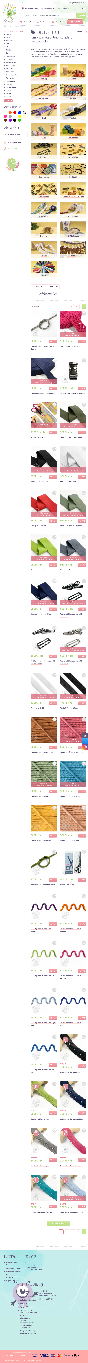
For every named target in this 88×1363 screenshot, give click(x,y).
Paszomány (10, 81)
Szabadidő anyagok (13, 1268)
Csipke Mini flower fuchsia (70, 1166)
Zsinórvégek (11, 62)
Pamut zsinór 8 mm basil (40, 796)
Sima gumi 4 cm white (69, 481)
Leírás (52, 342)
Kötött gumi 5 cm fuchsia (70, 346)
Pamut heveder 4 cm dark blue (43, 393)
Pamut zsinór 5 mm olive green (43, 885)
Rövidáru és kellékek (10, 1276)
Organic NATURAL (13, 1281)
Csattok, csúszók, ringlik (15, 75)
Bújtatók (9, 59)
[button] (15, 134)
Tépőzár (9, 50)
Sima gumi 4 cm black (39, 481)
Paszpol (9, 84)
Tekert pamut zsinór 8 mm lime (43, 976)
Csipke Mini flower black (70, 1072)
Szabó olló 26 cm (38, 437)
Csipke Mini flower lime (40, 1119)
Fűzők (8, 37)
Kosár (75, 22)
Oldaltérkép (9, 1356)
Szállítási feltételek (47, 9)
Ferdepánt (10, 40)
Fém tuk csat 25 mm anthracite (72, 393)
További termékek (58, 1223)
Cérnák (8, 44)
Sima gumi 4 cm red (38, 526)
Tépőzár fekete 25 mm (69, 708)
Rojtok (8, 94)
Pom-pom (10, 78)
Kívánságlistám (27, 22)
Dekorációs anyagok (13, 1272)
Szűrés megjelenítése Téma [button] (46, 287)
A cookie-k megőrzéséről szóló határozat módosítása (47, 1293)
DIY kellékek (11, 87)
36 (78, 1232)
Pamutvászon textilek (11, 1264)
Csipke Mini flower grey (40, 1166)
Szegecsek (10, 65)
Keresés (81, 15)
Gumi (8, 53)
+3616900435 (26, 3)
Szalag (8, 34)
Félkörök (9, 69)
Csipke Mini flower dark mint (42, 1212)
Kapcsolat (65, 9)
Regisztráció (58, 22)
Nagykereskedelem (27, 1307)
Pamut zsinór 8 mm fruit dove (71, 752)
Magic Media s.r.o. (18, 1360)
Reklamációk (25, 1303)
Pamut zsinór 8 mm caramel (42, 752)
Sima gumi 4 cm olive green (71, 526)
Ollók (8, 47)
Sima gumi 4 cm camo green (71, 437)
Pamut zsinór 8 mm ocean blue (72, 796)
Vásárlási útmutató (27, 1297)
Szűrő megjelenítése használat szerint (47, 294)
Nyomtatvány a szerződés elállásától (28, 1311)
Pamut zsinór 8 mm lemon (41, 840)
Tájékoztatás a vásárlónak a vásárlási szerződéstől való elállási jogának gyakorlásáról (27, 1322)
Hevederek (10, 56)
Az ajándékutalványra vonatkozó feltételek (28, 1332)
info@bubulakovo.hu (77, 3)
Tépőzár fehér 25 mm (39, 708)
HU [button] (83, 9)
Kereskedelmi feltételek (25, 1292)
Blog (58, 9)
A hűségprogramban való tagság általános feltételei (34, 1266)
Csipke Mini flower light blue (71, 1212)
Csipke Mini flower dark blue (71, 1119)
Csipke (8, 90)
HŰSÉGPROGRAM (30, 8)
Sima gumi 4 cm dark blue (41, 614)
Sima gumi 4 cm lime (39, 570)
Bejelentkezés (43, 22)
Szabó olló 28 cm (67, 885)
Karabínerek (10, 72)
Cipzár (8, 97)
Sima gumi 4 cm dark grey (70, 570)
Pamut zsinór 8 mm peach (70, 840)
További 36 (8, 100)
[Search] (53, 15)
